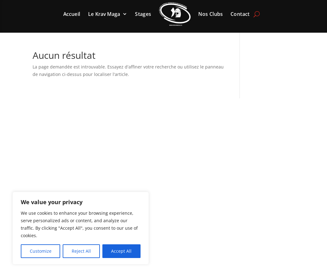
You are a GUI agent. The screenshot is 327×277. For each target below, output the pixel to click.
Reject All (81, 251)
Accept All (121, 251)
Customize (41, 251)
